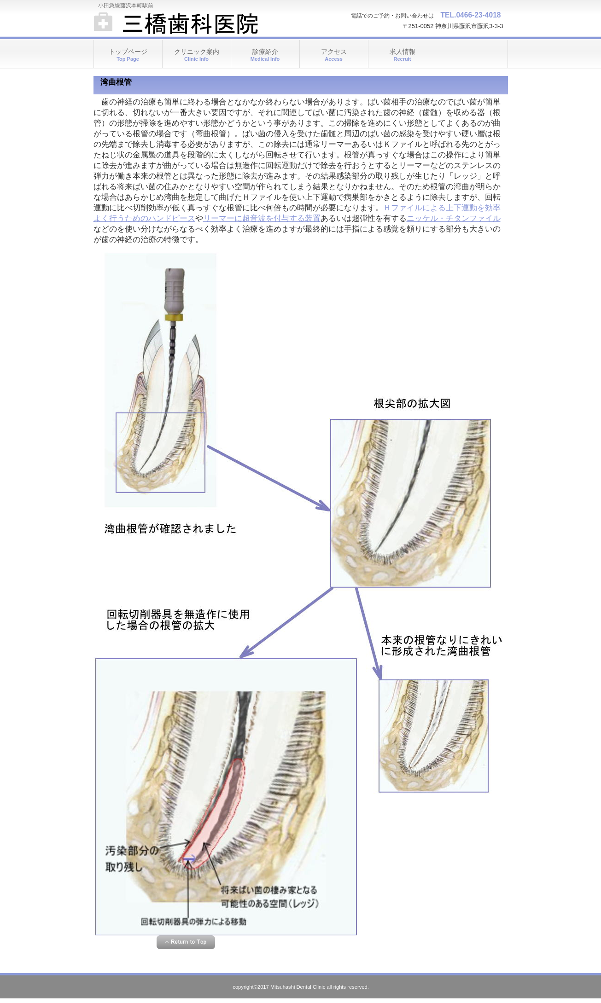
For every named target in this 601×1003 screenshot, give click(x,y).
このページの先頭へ (186, 942)
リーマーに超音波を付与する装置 (262, 218)
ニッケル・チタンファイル (454, 218)
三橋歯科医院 (186, 23)
